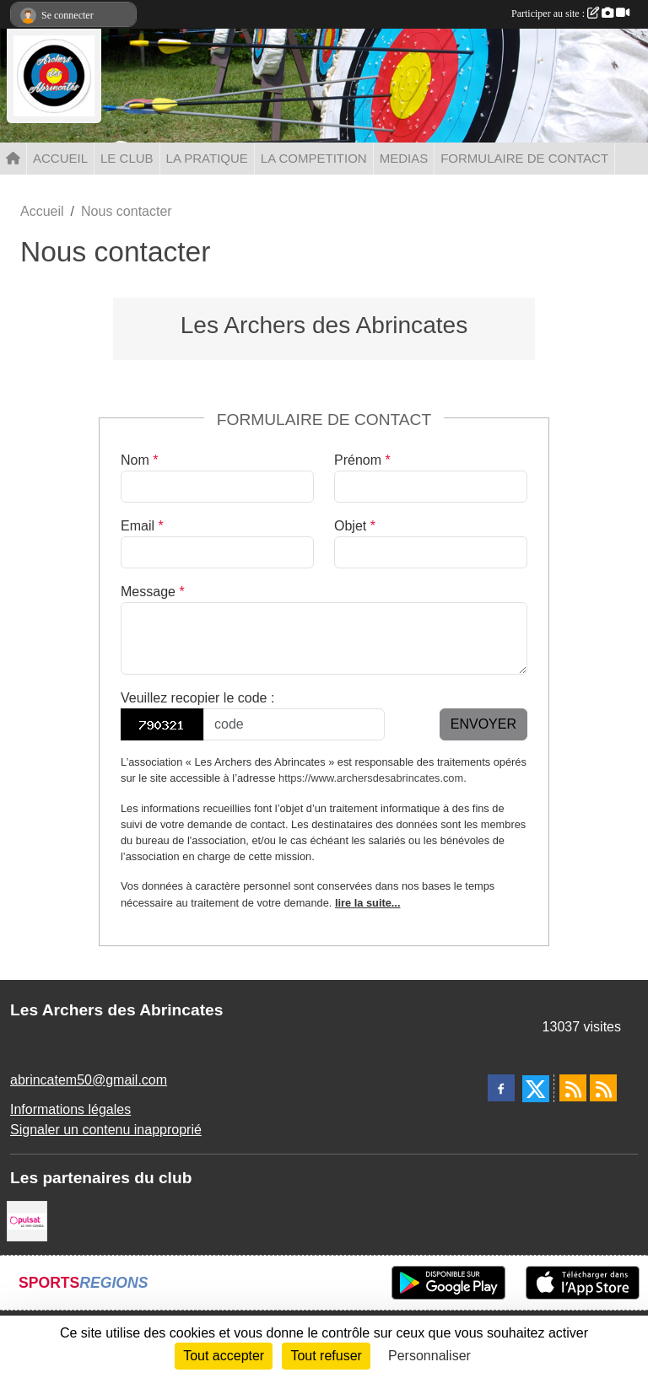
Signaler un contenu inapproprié (106, 1129)
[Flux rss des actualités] (572, 1087)
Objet (354, 526)
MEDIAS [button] (404, 158)
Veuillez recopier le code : (197, 698)
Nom (139, 460)
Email (142, 526)
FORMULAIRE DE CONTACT (524, 158)
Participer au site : (570, 13)
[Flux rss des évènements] (603, 1087)
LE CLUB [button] (127, 158)
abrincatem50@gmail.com (88, 1080)
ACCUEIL (60, 158)
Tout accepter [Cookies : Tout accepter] (223, 1355)
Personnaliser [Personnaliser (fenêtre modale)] (429, 1355)
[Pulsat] (27, 1220)
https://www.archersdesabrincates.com (370, 778)
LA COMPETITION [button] (314, 158)
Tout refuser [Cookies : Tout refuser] (325, 1355)
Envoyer (483, 724)
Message (153, 591)
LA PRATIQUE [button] (207, 158)
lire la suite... (368, 902)
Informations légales (70, 1109)
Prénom (362, 460)
